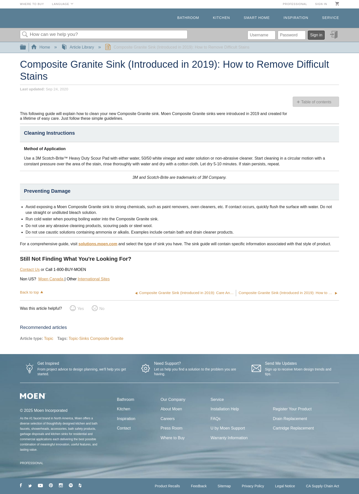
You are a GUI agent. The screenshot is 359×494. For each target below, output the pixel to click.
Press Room (171, 428)
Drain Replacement (290, 419)
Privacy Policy (253, 486)
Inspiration (295, 18)
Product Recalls (167, 486)
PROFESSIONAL (31, 463)
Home (41, 47)
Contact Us (30, 269)
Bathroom (188, 18)
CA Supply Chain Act (322, 486)
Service (330, 18)
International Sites (94, 279)
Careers (168, 419)
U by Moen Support (228, 428)
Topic (48, 338)
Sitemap (224, 486)
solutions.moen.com (98, 244)
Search (25, 34)
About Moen (171, 409)
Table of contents (316, 102)
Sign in (321, 3)
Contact (124, 428)
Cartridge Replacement (293, 428)
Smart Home (257, 18)
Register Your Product (292, 409)
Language (60, 3)
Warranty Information (229, 438)
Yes (80, 309)
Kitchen (221, 18)
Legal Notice (285, 486)
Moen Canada (51, 279)
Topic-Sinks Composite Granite (96, 338)
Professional (295, 3)
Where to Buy (32, 3)
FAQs (216, 419)
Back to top (29, 292)
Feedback (199, 486)
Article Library (78, 47)
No (101, 309)
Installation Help (225, 409)
